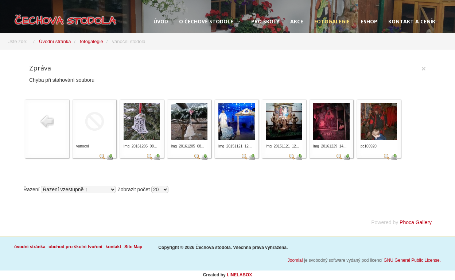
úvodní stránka (29, 246)
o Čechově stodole (206, 21)
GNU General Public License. (412, 260)
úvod (160, 21)
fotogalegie (332, 21)
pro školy (265, 21)
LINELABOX (239, 274)
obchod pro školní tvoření (75, 246)
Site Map (133, 246)
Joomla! (295, 260)
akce (296, 21)
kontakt (113, 246)
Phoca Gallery (416, 222)
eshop (369, 21)
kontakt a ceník (411, 21)
